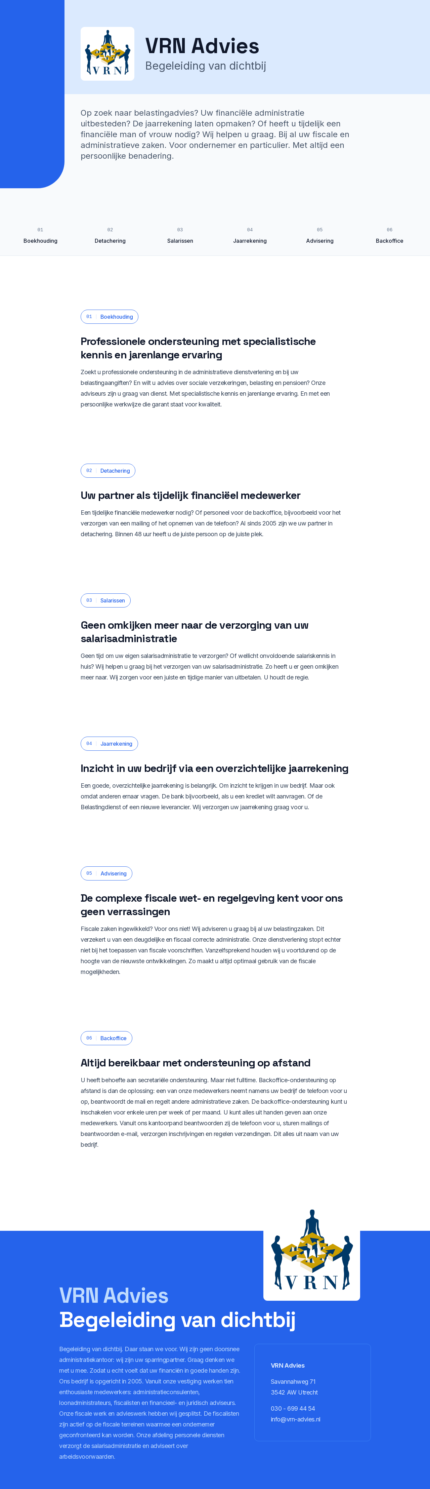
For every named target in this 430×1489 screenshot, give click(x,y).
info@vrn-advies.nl (295, 1419)
